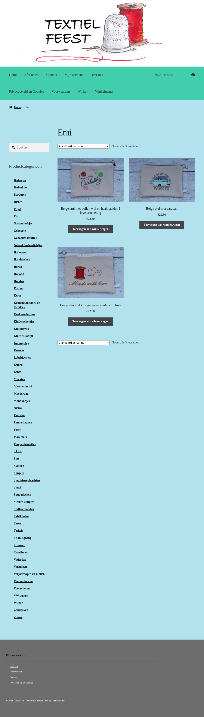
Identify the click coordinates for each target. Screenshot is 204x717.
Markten (19, 379)
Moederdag (21, 393)
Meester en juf (23, 386)
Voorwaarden (61, 91)
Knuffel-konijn (23, 335)
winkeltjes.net (58, 701)
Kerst (17, 295)
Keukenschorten (24, 314)
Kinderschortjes (24, 321)
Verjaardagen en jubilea (29, 574)
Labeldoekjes (22, 357)
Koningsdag (21, 343)
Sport (17, 487)
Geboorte (20, 230)
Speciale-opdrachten (27, 480)
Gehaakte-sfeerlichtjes (28, 245)
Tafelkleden (21, 516)
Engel (17, 209)
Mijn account (74, 75)
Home (13, 75)
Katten (18, 288)
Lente (17, 372)
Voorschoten (22, 588)
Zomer (18, 617)
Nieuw (18, 408)
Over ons (96, 75)
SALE (18, 451)
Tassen (18, 523)
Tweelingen (21, 552)
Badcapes (20, 180)
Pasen (17, 429)
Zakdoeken (21, 610)
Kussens (19, 350)
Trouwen (19, 545)
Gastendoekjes (23, 223)
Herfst (18, 266)
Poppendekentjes (25, 444)
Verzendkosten (23, 581)
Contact (51, 75)
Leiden (18, 364)
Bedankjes (20, 187)
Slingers (19, 473)
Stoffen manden (24, 509)
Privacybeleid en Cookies (26, 91)
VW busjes (21, 595)
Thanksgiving (22, 538)
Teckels (18, 530)
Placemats (20, 437)
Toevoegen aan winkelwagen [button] (90, 229)
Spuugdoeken (22, 494)
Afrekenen (31, 75)
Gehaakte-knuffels (25, 238)
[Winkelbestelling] (83, 146)
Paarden (19, 415)
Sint (16, 458)
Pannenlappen (23, 422)
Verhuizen (20, 566)
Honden (19, 281)
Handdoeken (22, 259)
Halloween (20, 252)
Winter (18, 602)
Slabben (19, 465)
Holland (19, 274)
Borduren (20, 194)
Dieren (18, 202)
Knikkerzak (21, 328)
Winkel (82, 91)
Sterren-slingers (24, 501)
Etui (16, 216)
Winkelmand (104, 91)
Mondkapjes (22, 401)
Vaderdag (20, 559)
